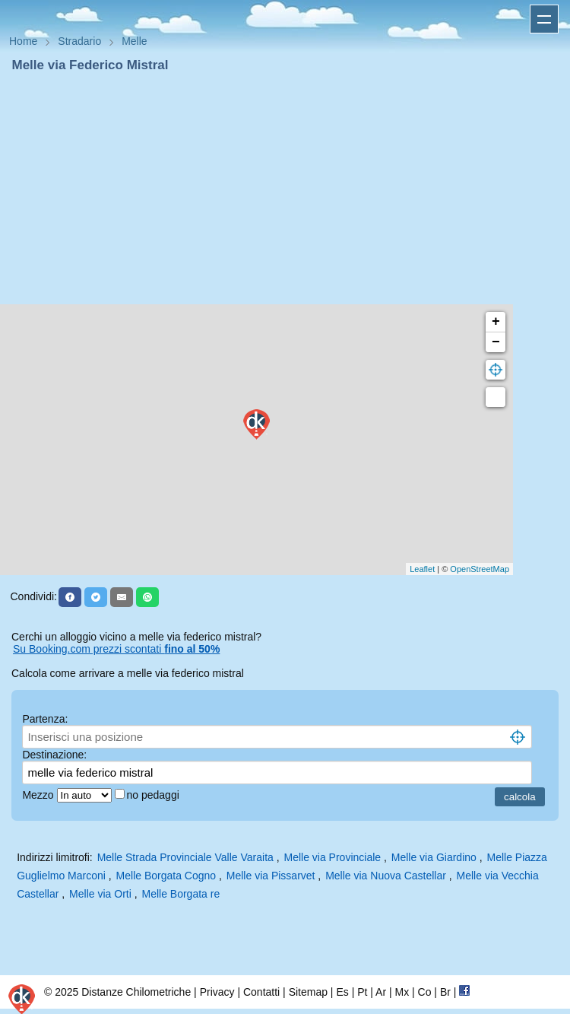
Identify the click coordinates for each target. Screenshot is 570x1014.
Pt (362, 992)
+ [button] (496, 322)
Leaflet (422, 569)
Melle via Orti (100, 894)
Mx (401, 992)
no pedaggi (154, 795)
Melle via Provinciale (332, 857)
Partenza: (45, 719)
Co (425, 992)
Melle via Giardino (434, 857)
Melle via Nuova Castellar (385, 875)
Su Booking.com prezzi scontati (116, 649)
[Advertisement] (285, 188)
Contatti (261, 992)
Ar (380, 992)
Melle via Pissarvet (270, 875)
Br (445, 992)
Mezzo (39, 795)
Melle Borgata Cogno (166, 875)
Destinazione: (54, 755)
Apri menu (544, 19)
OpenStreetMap (479, 569)
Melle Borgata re (180, 894)
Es (342, 992)
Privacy (217, 992)
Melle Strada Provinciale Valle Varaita (185, 857)
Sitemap (308, 992)
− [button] (496, 342)
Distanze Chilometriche (136, 992)
